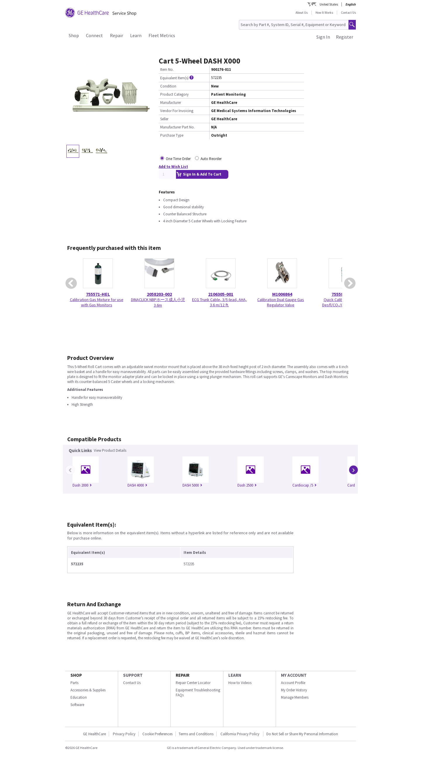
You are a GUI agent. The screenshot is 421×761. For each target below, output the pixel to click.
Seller (164, 118)
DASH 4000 (137, 485)
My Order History (294, 690)
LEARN (234, 675)
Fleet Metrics (162, 35)
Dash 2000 (82, 485)
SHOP (76, 675)
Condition (168, 86)
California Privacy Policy (240, 733)
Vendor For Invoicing (176, 110)
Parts (74, 682)
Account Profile (293, 682)
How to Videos (239, 682)
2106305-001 (220, 294)
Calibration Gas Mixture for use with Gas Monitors (96, 302)
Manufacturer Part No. (177, 127)
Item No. (167, 69)
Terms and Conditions (196, 733)
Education (78, 697)
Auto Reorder (211, 158)
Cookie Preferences (157, 733)
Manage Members (294, 697)
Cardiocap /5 (304, 485)
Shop (74, 35)
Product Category (174, 94)
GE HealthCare (94, 733)
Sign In (323, 37)
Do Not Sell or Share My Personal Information (302, 733)
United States (329, 4)
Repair (116, 35)
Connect (94, 35)
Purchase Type (171, 135)
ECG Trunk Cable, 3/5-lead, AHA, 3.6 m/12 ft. (219, 302)
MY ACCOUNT (294, 675)
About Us (302, 13)
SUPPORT (133, 675)
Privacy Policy (124, 733)
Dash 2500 (247, 485)
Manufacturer (170, 102)
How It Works (324, 13)
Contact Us (348, 13)
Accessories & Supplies (88, 690)
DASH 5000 (192, 485)
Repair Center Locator (193, 682)
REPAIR (182, 675)
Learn (136, 35)
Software (77, 704)
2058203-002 (159, 294)
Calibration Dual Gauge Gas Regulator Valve (280, 302)
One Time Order (178, 158)
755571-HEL (98, 294)
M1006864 (282, 294)
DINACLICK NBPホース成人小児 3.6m (158, 302)
